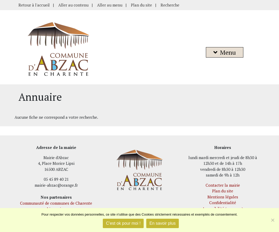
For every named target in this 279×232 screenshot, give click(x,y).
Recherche (170, 5)
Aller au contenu (73, 5)
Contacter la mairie (223, 185)
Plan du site (141, 5)
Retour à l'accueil (34, 5)
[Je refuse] (272, 220)
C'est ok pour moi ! (123, 223)
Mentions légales (222, 196)
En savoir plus (162, 223)
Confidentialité (222, 202)
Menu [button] (224, 52)
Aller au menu (109, 5)
